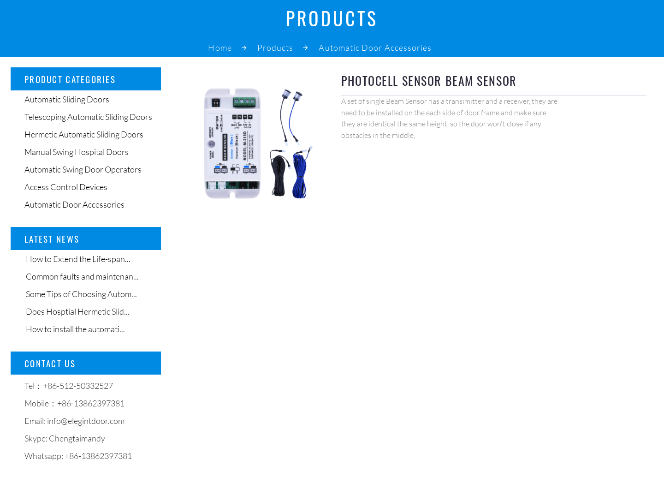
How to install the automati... (74, 329)
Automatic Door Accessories (375, 47)
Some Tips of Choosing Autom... (80, 294)
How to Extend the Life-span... (77, 259)
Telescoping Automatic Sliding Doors (88, 117)
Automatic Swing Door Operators (83, 169)
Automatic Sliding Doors (66, 99)
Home (219, 47)
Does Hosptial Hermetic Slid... (77, 311)
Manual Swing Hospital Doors (76, 152)
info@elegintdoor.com (86, 421)
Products (275, 47)
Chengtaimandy (77, 438)
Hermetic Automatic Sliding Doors (83, 134)
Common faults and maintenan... (81, 276)
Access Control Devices (65, 187)
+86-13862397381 (98, 456)
